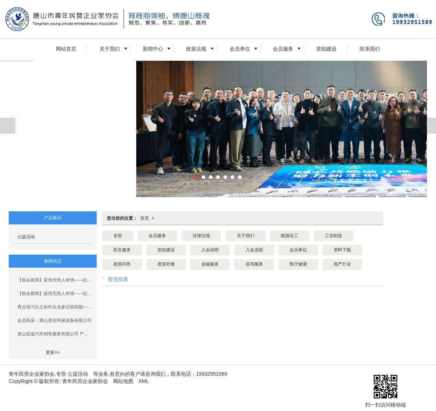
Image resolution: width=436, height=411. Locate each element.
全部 (117, 235)
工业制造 (333, 235)
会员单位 (240, 49)
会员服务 (283, 49)
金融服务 (210, 264)
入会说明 (210, 249)
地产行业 (342, 264)
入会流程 (254, 249)
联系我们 (370, 49)
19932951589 (211, 374)
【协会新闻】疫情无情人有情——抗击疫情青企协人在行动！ (54, 280)
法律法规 (201, 235)
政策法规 (196, 49)
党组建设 (326, 49)
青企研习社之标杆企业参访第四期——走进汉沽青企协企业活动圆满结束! (54, 307)
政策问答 (122, 264)
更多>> (53, 352)
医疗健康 (298, 264)
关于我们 (110, 49)
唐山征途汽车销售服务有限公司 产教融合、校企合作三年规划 (54, 333)
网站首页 (66, 49)
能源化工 (289, 235)
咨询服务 (254, 264)
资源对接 (166, 264)
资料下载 (342, 249)
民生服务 (122, 249)
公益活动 (26, 236)
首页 (144, 218)
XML (143, 381)
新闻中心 (153, 49)
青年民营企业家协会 (85, 381)
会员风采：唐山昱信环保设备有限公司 (54, 320)
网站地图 (123, 381)
